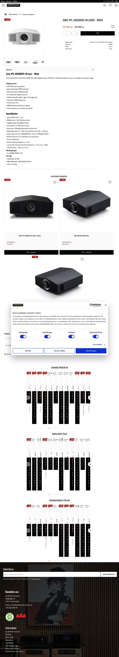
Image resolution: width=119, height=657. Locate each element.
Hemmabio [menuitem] (9, 643)
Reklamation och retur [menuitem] (14, 616)
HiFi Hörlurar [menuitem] (10, 638)
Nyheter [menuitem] (8, 627)
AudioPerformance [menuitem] (12, 597)
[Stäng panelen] (105, 305)
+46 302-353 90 (11, 573)
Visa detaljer (97, 344)
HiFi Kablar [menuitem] (9, 641)
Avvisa (28, 351)
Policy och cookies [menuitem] (12, 614)
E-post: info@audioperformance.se (18, 570)
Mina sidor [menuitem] (9, 602)
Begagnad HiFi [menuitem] (10, 646)
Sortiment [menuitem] (10, 622)
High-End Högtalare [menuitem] (12, 635)
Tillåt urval (59, 351)
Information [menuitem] (10, 592)
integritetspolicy (35, 544)
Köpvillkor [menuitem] (9, 605)
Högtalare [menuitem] (9, 632)
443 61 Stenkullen (12, 566)
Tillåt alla (91, 351)
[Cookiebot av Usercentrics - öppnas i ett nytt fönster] (91, 305)
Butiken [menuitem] (8, 599)
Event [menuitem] (7, 652)
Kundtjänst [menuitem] (9, 608)
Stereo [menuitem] (8, 649)
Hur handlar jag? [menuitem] (11, 611)
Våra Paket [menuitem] (9, 629)
